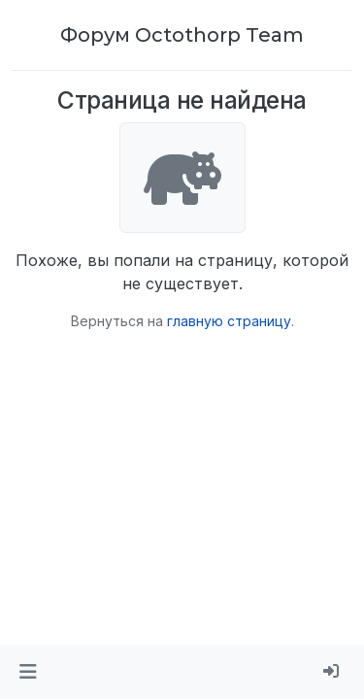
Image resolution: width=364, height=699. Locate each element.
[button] (28, 671)
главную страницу (229, 321)
